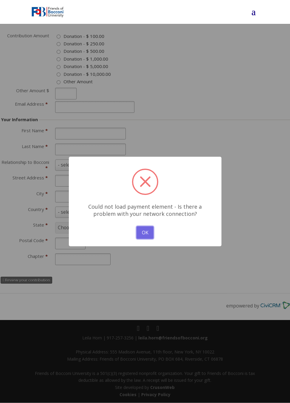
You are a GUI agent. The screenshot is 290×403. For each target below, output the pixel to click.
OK (145, 232)
